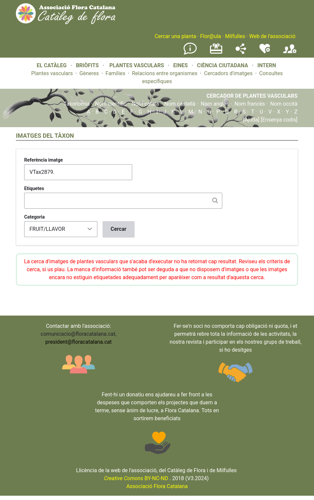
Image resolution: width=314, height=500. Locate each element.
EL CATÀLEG (52, 65)
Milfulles (235, 36)
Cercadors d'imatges (228, 73)
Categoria (34, 217)
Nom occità (283, 104)
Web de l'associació (272, 36)
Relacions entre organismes (164, 73)
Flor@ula (210, 36)
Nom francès (250, 104)
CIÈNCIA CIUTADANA (222, 65)
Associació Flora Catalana (156, 486)
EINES (180, 65)
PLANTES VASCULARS (136, 65)
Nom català (145, 104)
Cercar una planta (175, 36)
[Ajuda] (251, 120)
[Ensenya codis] (278, 120)
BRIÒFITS (88, 65)
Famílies (116, 73)
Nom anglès (215, 104)
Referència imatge (43, 160)
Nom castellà (179, 104)
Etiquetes (34, 188)
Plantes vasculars (52, 73)
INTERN (266, 65)
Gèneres (89, 73)
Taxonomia (77, 104)
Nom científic (111, 104)
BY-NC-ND (136, 478)
